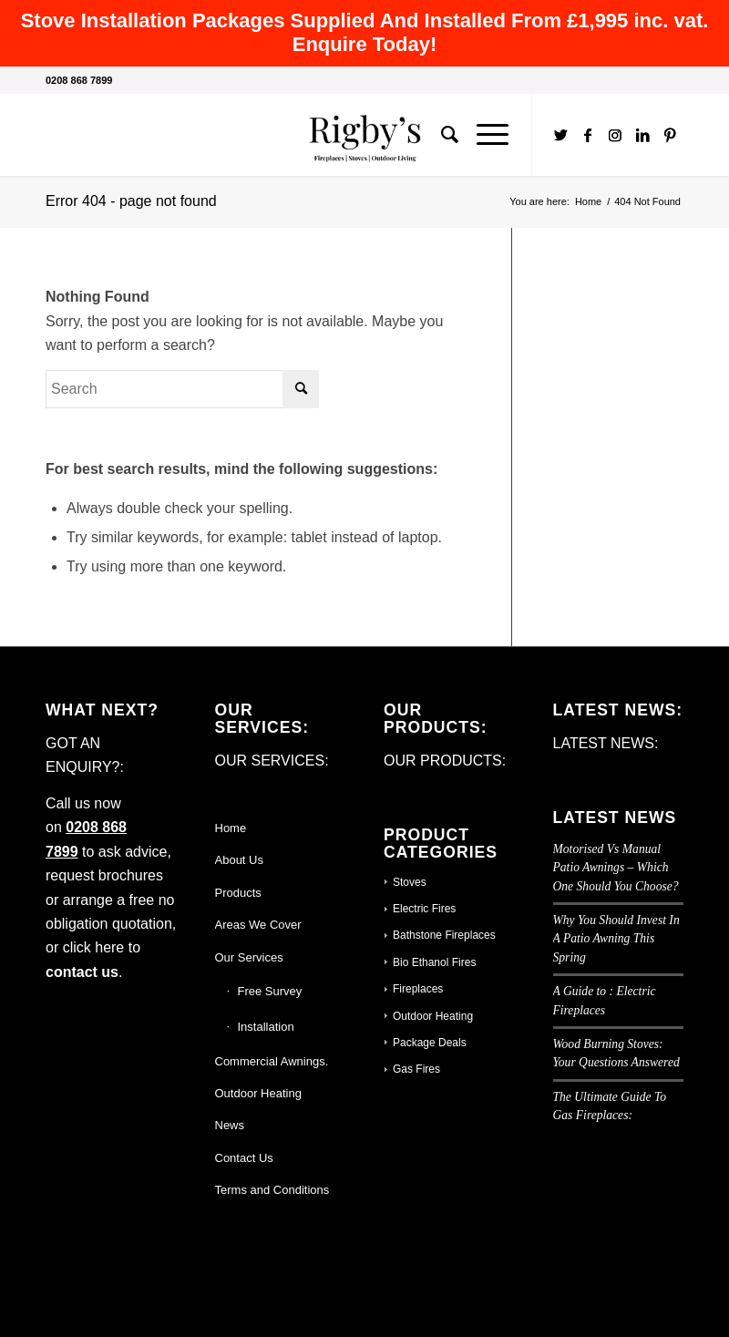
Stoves (409, 882)
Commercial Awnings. (272, 1061)
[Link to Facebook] (587, 135)
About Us (239, 860)
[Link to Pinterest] (669, 135)
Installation (266, 1027)
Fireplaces (418, 988)
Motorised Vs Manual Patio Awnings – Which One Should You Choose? (616, 867)
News (230, 1125)
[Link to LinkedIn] (642, 135)
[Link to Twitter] (560, 135)
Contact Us (244, 1158)
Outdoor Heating (258, 1093)
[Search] (440, 135)
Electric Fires (424, 908)
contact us (82, 972)
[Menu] (483, 135)
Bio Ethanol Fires (434, 962)
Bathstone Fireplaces (444, 935)
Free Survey (270, 991)
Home (231, 828)
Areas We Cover (258, 924)
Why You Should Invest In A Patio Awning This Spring (616, 938)
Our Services (249, 957)
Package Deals (430, 1042)
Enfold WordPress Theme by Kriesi (245, 1287)
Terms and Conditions (272, 1190)
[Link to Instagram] (615, 135)
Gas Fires (416, 1069)
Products (238, 893)
